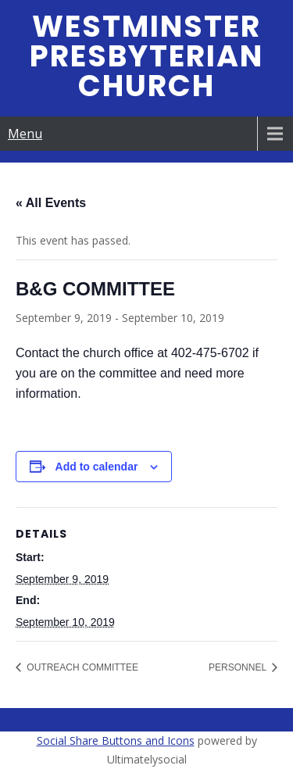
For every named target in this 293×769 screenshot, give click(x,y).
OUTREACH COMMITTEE (81, 667)
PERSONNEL (239, 667)
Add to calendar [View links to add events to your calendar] (96, 466)
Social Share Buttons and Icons (116, 740)
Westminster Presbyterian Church (146, 55)
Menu (25, 133)
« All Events (51, 202)
